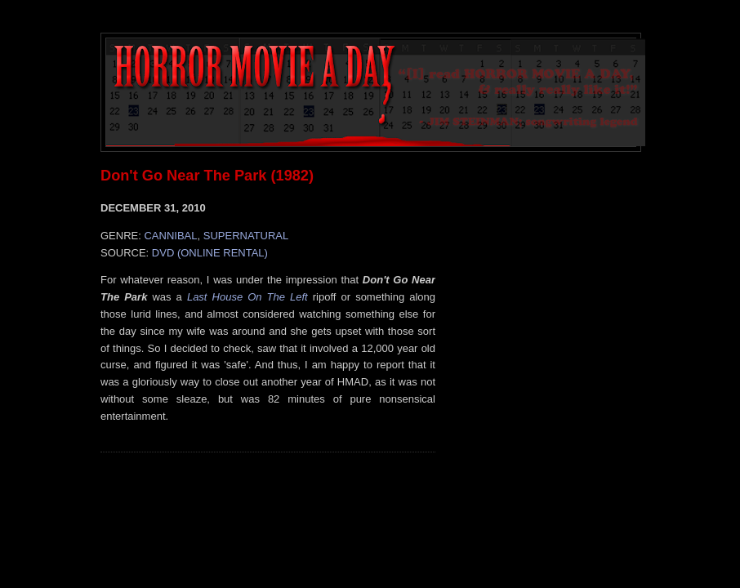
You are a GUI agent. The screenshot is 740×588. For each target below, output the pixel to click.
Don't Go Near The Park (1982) (207, 175)
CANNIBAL (170, 235)
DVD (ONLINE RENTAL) (210, 253)
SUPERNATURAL (246, 235)
